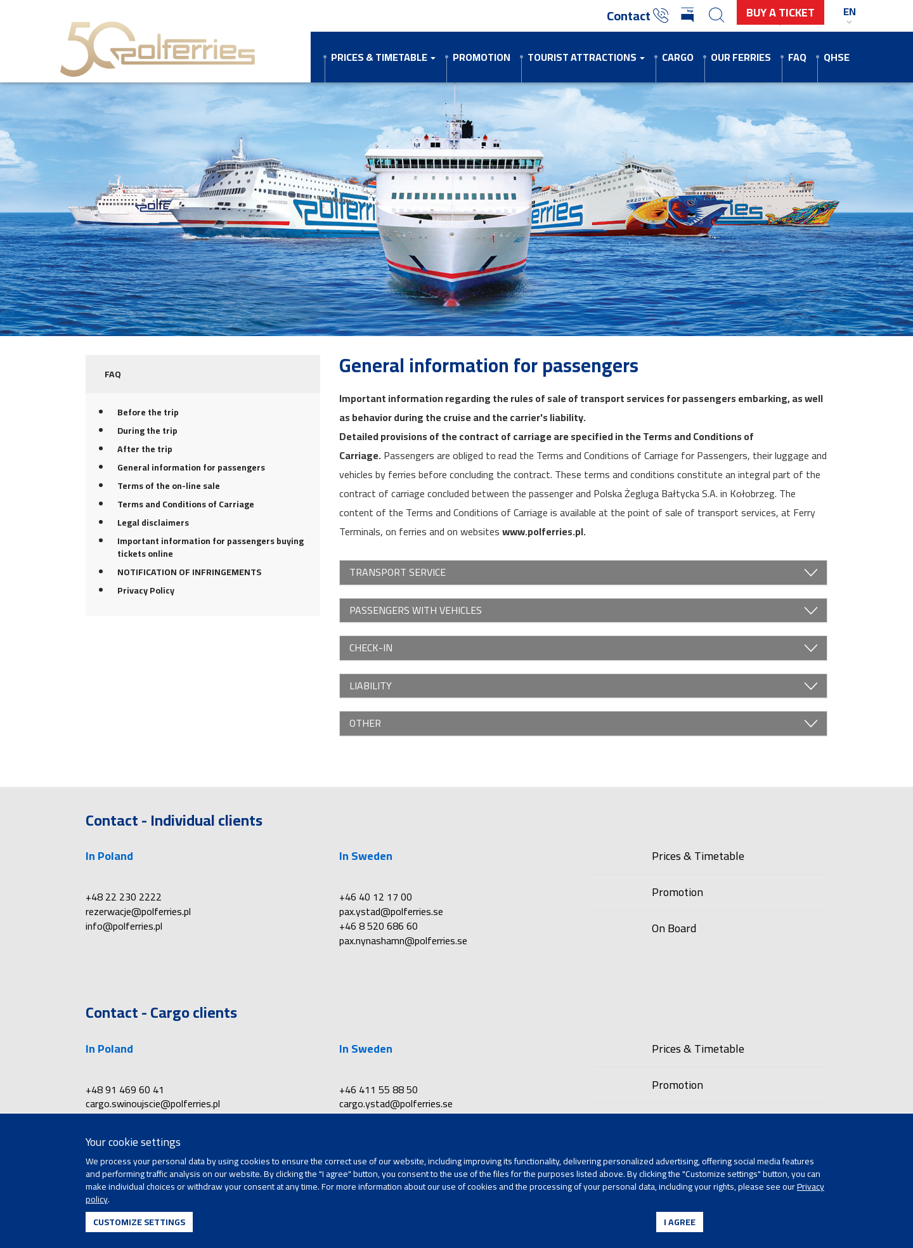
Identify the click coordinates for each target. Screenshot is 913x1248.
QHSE (837, 57)
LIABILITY (583, 686)
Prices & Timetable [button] (383, 57)
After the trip (144, 449)
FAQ (797, 57)
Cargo (678, 57)
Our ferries (741, 57)
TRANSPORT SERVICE (583, 572)
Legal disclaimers (153, 522)
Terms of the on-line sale (168, 486)
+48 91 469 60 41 (125, 1089)
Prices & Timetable (698, 857)
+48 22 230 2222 (124, 896)
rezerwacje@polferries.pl (138, 911)
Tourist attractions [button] (586, 57)
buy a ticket (780, 12)
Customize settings (139, 1222)
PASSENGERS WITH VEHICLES (583, 610)
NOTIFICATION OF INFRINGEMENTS (189, 572)
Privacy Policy (145, 590)
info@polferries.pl (124, 925)
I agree (680, 1222)
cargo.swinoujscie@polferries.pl (153, 1103)
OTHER (583, 723)
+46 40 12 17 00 (375, 896)
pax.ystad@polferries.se (391, 911)
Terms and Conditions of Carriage (185, 504)
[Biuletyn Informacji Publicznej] (688, 16)
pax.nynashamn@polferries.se (403, 940)
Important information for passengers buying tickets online (210, 547)
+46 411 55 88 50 (378, 1089)
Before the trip (148, 412)
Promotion (481, 57)
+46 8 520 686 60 (378, 925)
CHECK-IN (583, 648)
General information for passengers (191, 467)
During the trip (147, 430)
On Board (674, 928)
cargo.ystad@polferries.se (396, 1103)
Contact (637, 15)
